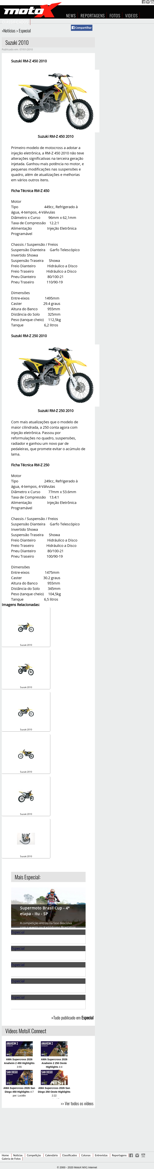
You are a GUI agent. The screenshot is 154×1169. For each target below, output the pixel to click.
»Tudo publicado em (72, 1017)
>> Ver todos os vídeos (77, 1103)
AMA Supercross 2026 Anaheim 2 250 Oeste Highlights (54, 1063)
